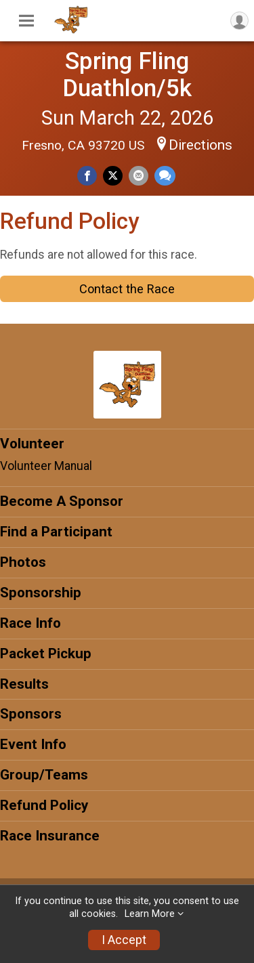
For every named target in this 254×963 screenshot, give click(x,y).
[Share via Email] (138, 176)
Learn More (150, 914)
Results (24, 684)
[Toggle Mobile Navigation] (26, 21)
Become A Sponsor (61, 501)
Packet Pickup (45, 653)
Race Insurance (50, 836)
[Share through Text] (164, 176)
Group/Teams (44, 775)
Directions (200, 145)
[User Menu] (239, 21)
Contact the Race (127, 289)
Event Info (33, 744)
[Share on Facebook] (87, 176)
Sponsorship (40, 592)
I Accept (124, 940)
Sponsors (31, 714)
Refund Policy (44, 805)
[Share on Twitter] (113, 176)
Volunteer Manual (46, 466)
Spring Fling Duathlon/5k (127, 74)
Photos (23, 562)
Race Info (30, 623)
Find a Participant (56, 531)
